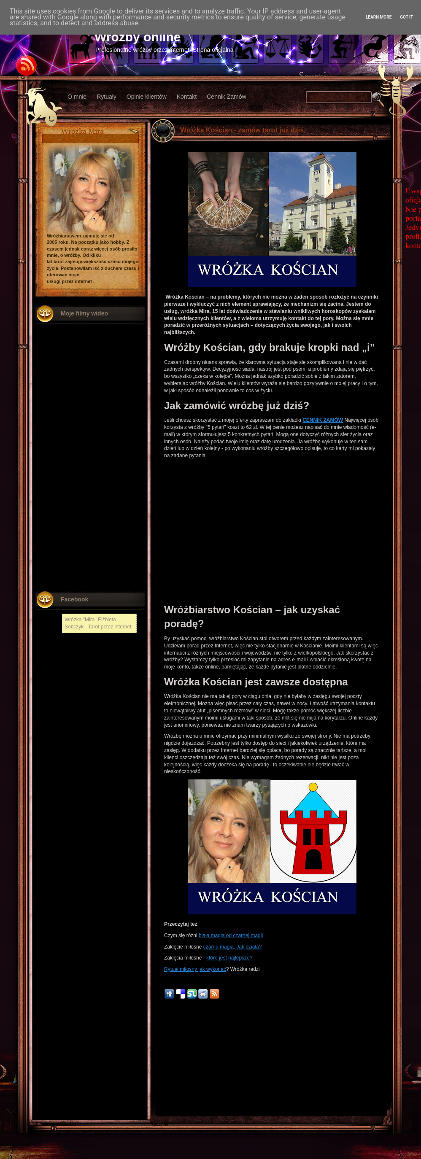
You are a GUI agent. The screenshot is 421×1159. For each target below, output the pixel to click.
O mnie (76, 96)
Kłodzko (158, 1088)
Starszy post (375, 1061)
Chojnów (159, 1112)
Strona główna (272, 1061)
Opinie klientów (147, 96)
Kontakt (187, 96)
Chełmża (159, 1071)
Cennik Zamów (226, 96)
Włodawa (159, 1100)
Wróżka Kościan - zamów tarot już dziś (242, 130)
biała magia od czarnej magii (231, 935)
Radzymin (160, 1124)
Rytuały (106, 96)
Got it (406, 17)
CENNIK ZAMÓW (322, 420)
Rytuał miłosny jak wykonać (195, 969)
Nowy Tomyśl (163, 1077)
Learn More (378, 17)
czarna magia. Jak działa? (232, 947)
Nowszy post (169, 1061)
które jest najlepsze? (229, 958)
